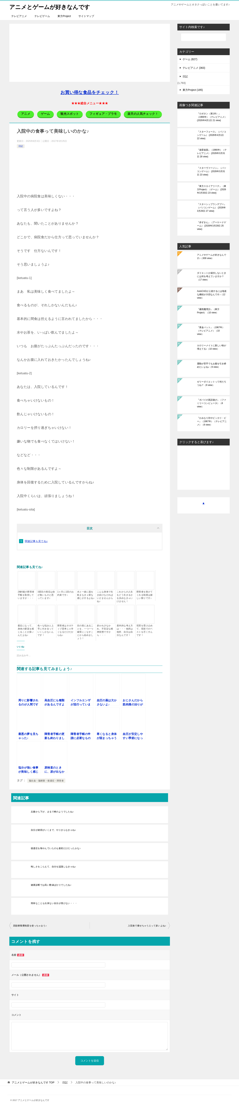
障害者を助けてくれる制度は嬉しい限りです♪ (144, 594)
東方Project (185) (193, 89)
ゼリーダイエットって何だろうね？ (211, 383)
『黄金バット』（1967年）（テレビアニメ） (210, 330)
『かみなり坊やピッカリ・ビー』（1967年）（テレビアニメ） (212, 421)
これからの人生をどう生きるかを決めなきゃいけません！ (125, 596)
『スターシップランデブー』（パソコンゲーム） (211, 207)
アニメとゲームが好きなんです (49, 6)
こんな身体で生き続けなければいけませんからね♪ (105, 596)
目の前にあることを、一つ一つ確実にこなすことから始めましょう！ (85, 631)
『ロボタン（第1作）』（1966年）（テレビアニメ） (212, 116)
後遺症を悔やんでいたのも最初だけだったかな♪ (56, 848)
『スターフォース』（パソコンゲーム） (211, 135)
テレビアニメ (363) (194, 67)
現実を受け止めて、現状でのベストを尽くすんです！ (144, 630)
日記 (20, 146)
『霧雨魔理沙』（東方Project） (208, 311)
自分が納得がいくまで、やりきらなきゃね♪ (53, 830)
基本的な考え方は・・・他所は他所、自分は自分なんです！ (125, 630)
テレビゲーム (42, 15)
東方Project (64, 15)
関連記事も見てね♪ (36, 540)
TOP (33, 1082)
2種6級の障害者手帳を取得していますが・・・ (26, 594)
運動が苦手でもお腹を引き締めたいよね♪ (211, 365)
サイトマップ (86, 15)
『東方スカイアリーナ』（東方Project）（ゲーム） (211, 189)
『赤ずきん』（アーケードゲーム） (211, 225)
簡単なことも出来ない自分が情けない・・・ (54, 903)
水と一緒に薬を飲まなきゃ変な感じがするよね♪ (85, 594)
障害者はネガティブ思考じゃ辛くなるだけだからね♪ (65, 630)
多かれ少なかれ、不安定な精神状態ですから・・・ (105, 630)
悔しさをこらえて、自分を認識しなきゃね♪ (53, 866)
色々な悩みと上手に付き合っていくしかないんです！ (46, 630)
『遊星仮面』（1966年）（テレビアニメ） (212, 153)
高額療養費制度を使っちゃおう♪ (30, 925)
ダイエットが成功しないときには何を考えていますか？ (211, 276)
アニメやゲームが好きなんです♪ (211, 256)
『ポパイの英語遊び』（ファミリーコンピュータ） (211, 403)
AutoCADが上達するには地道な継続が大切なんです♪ (211, 294)
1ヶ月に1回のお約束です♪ (65, 593)
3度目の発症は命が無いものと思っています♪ (46, 594)
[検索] (203, 37)
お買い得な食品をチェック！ (89, 92)
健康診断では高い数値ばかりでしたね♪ (51, 884)
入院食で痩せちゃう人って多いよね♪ (147, 925)
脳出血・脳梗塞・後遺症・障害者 (46, 780)
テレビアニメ (19, 15)
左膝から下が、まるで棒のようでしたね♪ (52, 811)
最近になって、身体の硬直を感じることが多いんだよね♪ (26, 630)
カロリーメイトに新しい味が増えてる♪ (211, 347)
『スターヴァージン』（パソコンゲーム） (211, 171)
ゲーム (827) (190, 59)
